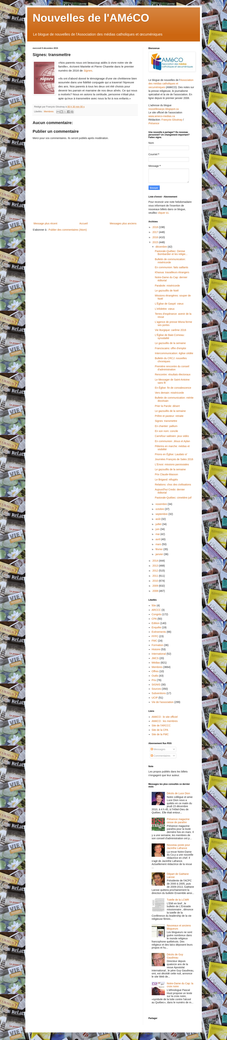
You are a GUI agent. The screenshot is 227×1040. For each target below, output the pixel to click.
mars (158, 544)
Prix (154, 680)
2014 (155, 560)
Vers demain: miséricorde (169, 392)
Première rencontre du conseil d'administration (172, 368)
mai (157, 534)
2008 (155, 590)
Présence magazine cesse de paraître (178, 821)
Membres (48, 111)
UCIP (155, 697)
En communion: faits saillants (171, 267)
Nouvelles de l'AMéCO (91, 18)
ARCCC (156, 609)
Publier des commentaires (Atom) (68, 229)
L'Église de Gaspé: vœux (169, 303)
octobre (160, 509)
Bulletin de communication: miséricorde (170, 261)
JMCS (155, 658)
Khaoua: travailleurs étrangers (172, 272)
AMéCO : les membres (165, 721)
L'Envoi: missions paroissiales (172, 464)
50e (154, 605)
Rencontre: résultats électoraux (172, 374)
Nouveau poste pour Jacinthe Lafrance (178, 846)
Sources (156, 688)
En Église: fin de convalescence (173, 387)
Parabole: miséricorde (167, 285)
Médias (156, 662)
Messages (158, 749)
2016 (155, 237)
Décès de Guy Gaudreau (175, 956)
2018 (155, 227)
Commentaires (160, 755)
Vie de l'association (163, 702)
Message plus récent (45, 223)
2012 (155, 570)
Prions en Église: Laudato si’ (171, 454)
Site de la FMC (160, 734)
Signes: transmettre (166, 420)
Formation (157, 645)
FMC (154, 640)
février (159, 549)
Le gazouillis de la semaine (170, 343)
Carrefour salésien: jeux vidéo (172, 436)
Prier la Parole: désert (167, 405)
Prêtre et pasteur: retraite (169, 415)
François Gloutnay (171, 119)
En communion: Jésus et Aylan (172, 441)
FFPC (155, 636)
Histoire (156, 649)
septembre (161, 514)
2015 (155, 242)
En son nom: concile (166, 431)
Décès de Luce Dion (178, 793)
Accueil (83, 223)
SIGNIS (156, 684)
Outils (155, 675)
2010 (155, 580)
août (158, 519)
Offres (155, 671)
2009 (155, 585)
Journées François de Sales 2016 (174, 459)
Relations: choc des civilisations (173, 484)
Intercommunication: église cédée (174, 353)
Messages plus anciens (123, 223)
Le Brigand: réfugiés (166, 479)
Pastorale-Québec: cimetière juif (173, 497)
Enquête (156, 627)
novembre (161, 504)
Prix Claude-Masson (166, 474)
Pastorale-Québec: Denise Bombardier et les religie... (171, 253)
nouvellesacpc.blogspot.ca (164, 108)
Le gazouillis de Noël (166, 290)
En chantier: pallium (166, 426)
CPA (154, 618)
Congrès (156, 614)
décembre (161, 246)
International (159, 653)
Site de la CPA (160, 729)
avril (158, 539)
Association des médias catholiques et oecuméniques (171, 84)
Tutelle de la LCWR (178, 899)
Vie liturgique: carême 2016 (170, 330)
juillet (158, 524)
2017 (155, 232)
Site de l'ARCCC (161, 725)
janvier (159, 554)
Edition (156, 623)
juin (157, 529)
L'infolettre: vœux (164, 308)
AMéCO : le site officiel (165, 716)
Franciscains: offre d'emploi (170, 348)
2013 (155, 565)
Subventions (159, 693)
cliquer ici (163, 212)
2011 (155, 575)
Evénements (159, 631)
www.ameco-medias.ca (162, 116)
